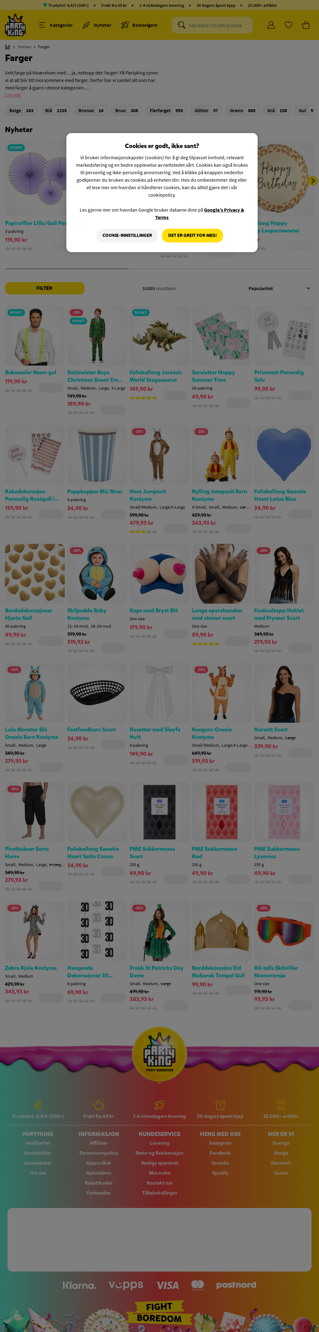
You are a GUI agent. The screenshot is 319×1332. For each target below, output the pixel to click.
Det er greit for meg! (192, 235)
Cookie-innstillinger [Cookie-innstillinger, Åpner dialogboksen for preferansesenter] (127, 235)
